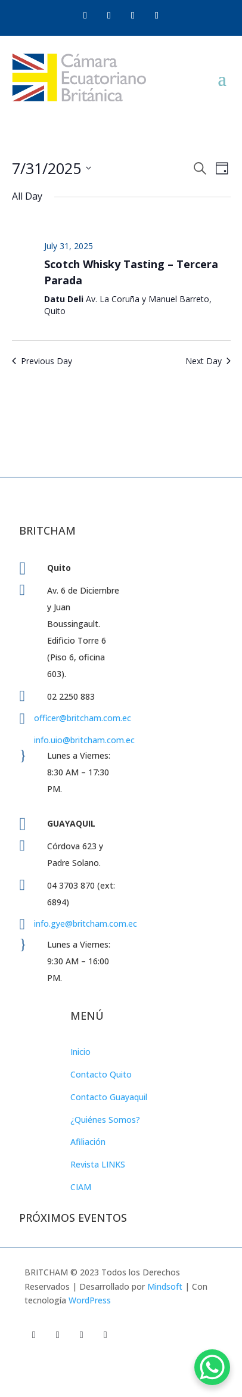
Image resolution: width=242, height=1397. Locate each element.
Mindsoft (164, 1286)
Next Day (208, 361)
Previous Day (42, 361)
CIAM (80, 1187)
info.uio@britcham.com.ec (84, 740)
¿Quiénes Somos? (105, 1119)
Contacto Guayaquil (108, 1097)
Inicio (80, 1051)
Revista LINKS (97, 1164)
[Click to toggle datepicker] (51, 168)
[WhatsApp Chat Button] (212, 1367)
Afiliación (88, 1141)
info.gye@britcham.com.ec (86, 923)
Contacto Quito (101, 1074)
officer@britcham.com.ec (82, 718)
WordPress (90, 1300)
